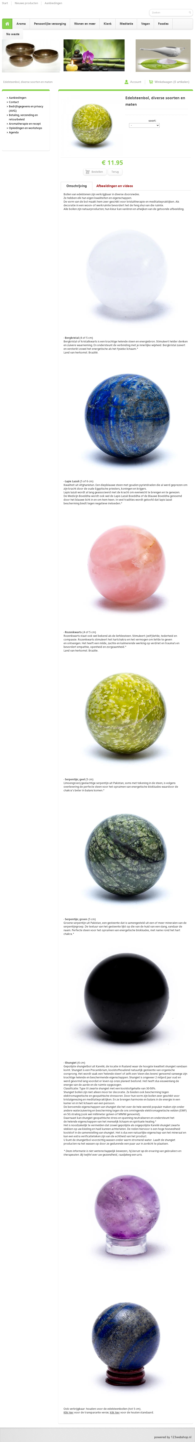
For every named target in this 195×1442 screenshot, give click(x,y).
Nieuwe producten (26, 3)
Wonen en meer (84, 23)
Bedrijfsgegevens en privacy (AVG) (26, 108)
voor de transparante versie (86, 1412)
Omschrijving (76, 186)
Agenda (14, 132)
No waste (12, 34)
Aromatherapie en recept (25, 124)
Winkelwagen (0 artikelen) (172, 82)
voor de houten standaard (131, 1412)
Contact (14, 102)
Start (5, 3)
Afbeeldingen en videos (114, 186)
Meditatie (126, 23)
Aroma (21, 23)
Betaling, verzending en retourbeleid (23, 117)
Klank (107, 23)
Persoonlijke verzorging (50, 23)
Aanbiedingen (53, 3)
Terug (115, 172)
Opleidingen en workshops (25, 128)
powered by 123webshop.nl (172, 1437)
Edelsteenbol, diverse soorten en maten (27, 82)
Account (135, 82)
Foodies (163, 23)
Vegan (145, 23)
